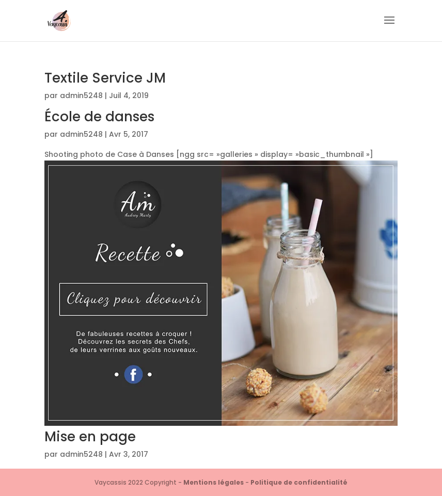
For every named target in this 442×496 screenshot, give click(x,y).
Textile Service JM (105, 78)
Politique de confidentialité (299, 482)
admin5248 (81, 95)
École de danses (99, 116)
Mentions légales (213, 482)
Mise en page (90, 436)
